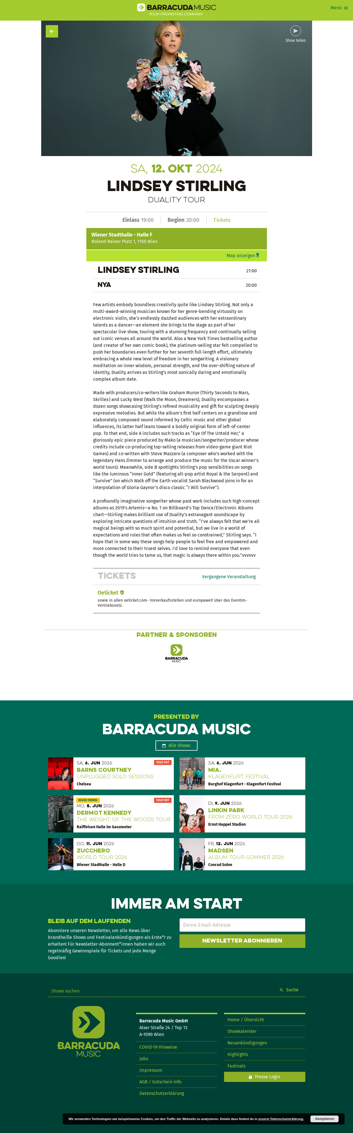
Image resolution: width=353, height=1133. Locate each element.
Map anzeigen (241, 255)
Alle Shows (179, 745)
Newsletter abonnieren (242, 941)
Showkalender (241, 1031)
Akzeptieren (324, 1119)
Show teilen (296, 40)
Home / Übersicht (245, 1019)
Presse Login (267, 1076)
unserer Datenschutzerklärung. (281, 1119)
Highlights (237, 1054)
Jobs (143, 1058)
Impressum (150, 1070)
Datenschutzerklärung (161, 1093)
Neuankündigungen (247, 1043)
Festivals (236, 1066)
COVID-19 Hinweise (158, 1047)
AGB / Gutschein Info (160, 1081)
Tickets (222, 220)
